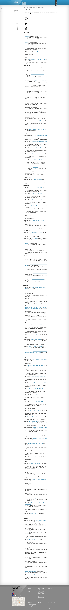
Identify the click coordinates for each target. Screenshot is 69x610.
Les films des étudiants (18, 14)
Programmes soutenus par (31, 606)
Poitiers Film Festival (33, 100)
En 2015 (17, 34)
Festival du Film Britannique (39, 220)
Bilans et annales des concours (42, 596)
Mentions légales (48, 608)
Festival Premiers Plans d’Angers (37, 547)
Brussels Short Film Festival (34, 421)
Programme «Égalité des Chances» (41, 593)
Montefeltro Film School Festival (39, 298)
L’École (24, 2)
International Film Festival (39, 135)
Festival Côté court (41, 324)
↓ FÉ (25, 29)
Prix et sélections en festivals (18, 21)
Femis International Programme (32, 604)
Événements (39, 602)
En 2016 (17, 33)
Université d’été (30, 602)
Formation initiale (50, 588)
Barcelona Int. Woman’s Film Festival (35, 346)
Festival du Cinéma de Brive (35, 410)
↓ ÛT (25, 22)
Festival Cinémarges (35, 456)
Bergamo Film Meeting (32, 498)
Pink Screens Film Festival (37, 179)
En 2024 (17, 25)
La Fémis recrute (14, 608)
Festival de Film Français (39, 159)
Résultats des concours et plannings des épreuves (41, 591)
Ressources (39, 603)
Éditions (15, 38)
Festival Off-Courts (35, 238)
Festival (41, 292)
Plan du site (44, 608)
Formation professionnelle (51, 589)
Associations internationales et (31, 603)
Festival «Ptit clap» (35, 342)
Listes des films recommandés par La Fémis (42, 594)
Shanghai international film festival (34, 334)
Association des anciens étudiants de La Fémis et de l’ (52, 602)
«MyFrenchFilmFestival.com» (34, 539)
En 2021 (17, 28)
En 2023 (17, 26)
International (39, 2)
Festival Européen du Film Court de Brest (38, 80)
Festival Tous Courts (40, 94)
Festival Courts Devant (34, 47)
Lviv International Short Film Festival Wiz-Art (37, 388)
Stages (33, 608)
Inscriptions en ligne (40, 589)
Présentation (16, 10)
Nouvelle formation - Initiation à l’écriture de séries (42, 592)
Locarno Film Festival (31, 257)
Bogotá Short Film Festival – (37, 59)
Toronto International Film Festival (36, 232)
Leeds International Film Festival (37, 74)
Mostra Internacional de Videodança (38, 279)
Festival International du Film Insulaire (40, 273)
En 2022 (17, 27)
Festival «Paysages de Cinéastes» (41, 248)
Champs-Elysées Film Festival (35, 339)
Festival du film (35, 167)
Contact (38, 608)
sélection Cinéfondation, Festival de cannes (39, 359)
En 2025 (17, 24)
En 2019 (17, 30)
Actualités (15, 12)
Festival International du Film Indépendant (39, 199)
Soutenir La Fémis (17, 41)
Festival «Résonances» (37, 153)
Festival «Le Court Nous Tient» (38, 394)
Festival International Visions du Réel (37, 401)
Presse (35, 608)
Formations (33, 2)
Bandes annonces (17, 18)
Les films (16, 19)
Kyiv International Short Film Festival (35, 443)
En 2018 (17, 31)
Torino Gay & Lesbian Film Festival (34, 433)
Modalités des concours (41, 588)
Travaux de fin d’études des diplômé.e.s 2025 (17, 16)
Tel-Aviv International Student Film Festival (35, 365)
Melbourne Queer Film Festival (34, 486)
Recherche (45, 2)
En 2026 (17, 23)
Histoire (15, 11)
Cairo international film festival (35, 120)
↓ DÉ (25, 17)
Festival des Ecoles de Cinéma (37, 147)
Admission (28, 2)
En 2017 (17, 32)
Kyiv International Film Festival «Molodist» (37, 205)
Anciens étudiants (51, 2)
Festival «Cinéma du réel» (36, 463)
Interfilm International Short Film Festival (39, 115)
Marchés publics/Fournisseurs (21, 608)
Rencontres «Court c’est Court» (41, 171)
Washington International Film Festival (35, 416)
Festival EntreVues (35, 67)
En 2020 (17, 29)
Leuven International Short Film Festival (37, 129)
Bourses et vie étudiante (41, 597)
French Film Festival (39, 470)
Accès (41, 608)
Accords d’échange (30, 605)
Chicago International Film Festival (36, 187)
